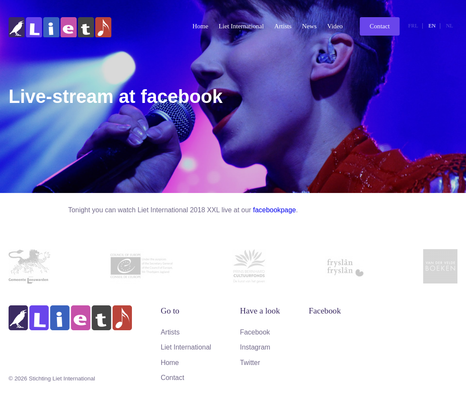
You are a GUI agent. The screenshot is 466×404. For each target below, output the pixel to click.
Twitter (250, 362)
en (432, 26)
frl (413, 26)
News (309, 26)
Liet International (241, 26)
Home (200, 26)
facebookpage (274, 210)
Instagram (255, 347)
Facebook (255, 332)
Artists (282, 26)
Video (335, 26)
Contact (380, 26)
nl (449, 26)
